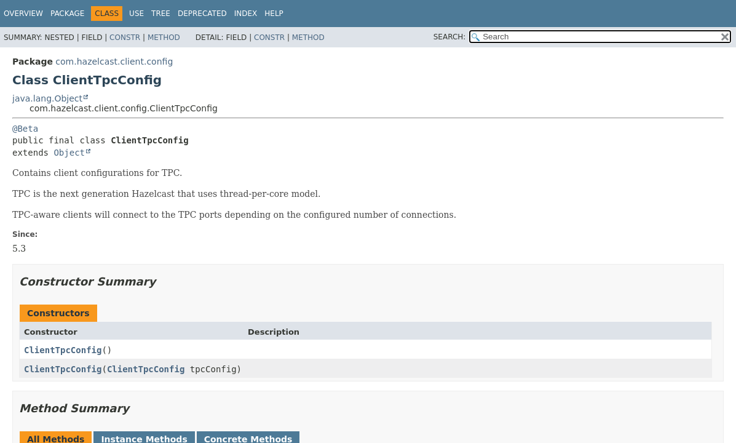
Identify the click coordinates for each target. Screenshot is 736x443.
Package (67, 13)
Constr (124, 37)
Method (164, 37)
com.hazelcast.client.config (114, 61)
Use (136, 13)
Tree (160, 13)
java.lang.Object (47, 98)
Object (69, 153)
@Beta (25, 129)
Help (273, 13)
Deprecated (202, 13)
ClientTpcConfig (62, 350)
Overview (23, 13)
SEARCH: (449, 37)
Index (246, 13)
